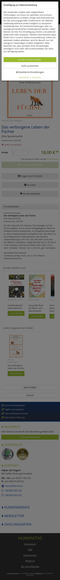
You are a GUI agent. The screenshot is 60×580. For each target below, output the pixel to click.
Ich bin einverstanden (29, 59)
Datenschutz (24, 77)
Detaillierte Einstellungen (30, 72)
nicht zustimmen (31, 65)
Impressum (36, 77)
